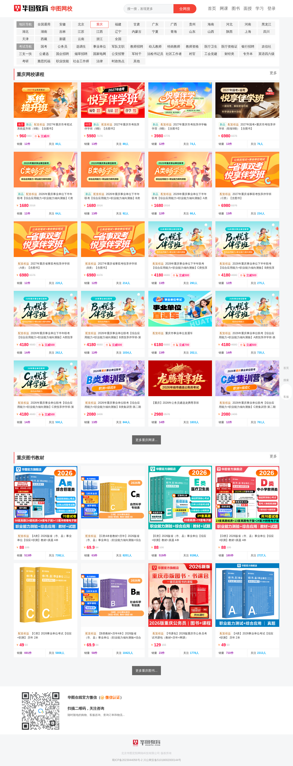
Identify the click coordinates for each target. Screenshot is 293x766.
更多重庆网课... (146, 440)
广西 (174, 24)
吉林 (62, 31)
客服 (286, 396)
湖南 (44, 31)
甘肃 (136, 24)
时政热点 (118, 61)
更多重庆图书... (146, 670)
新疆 (62, 39)
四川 (266, 31)
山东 (192, 31)
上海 (248, 31)
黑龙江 (266, 24)
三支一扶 (25, 54)
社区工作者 (174, 54)
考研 (25, 61)
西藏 (44, 39)
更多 (273, 73)
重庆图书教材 (30, 457)
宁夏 (155, 31)
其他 (136, 61)
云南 (81, 39)
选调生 (81, 46)
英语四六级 (266, 54)
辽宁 (118, 31)
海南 (211, 24)
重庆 (99, 24)
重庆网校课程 (30, 74)
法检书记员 (155, 54)
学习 (259, 8)
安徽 (62, 24)
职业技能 (62, 61)
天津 (25, 39)
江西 (99, 31)
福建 (118, 24)
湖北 (25, 31)
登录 (271, 8)
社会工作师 (81, 61)
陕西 (229, 31)
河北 (229, 24)
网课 (224, 8)
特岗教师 (173, 46)
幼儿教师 (155, 46)
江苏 (81, 31)
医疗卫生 (210, 46)
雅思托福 (44, 61)
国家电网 (99, 54)
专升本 (248, 54)
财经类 (229, 54)
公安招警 (118, 54)
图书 (236, 8)
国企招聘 (62, 54)
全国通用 (44, 24)
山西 (211, 31)
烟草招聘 (81, 54)
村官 (192, 54)
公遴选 (44, 54)
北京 (81, 24)
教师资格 (192, 46)
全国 (118, 39)
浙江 (99, 39)
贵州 (192, 24)
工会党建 (210, 54)
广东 (155, 24)
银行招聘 (247, 46)
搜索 (286, 380)
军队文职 (118, 46)
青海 (174, 31)
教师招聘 (136, 46)
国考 (44, 46)
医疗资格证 (229, 46)
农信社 (266, 46)
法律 (99, 61)
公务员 (62, 46)
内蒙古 (136, 31)
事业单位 (99, 46)
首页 (212, 8)
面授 (248, 8)
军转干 (136, 54)
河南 (248, 24)
